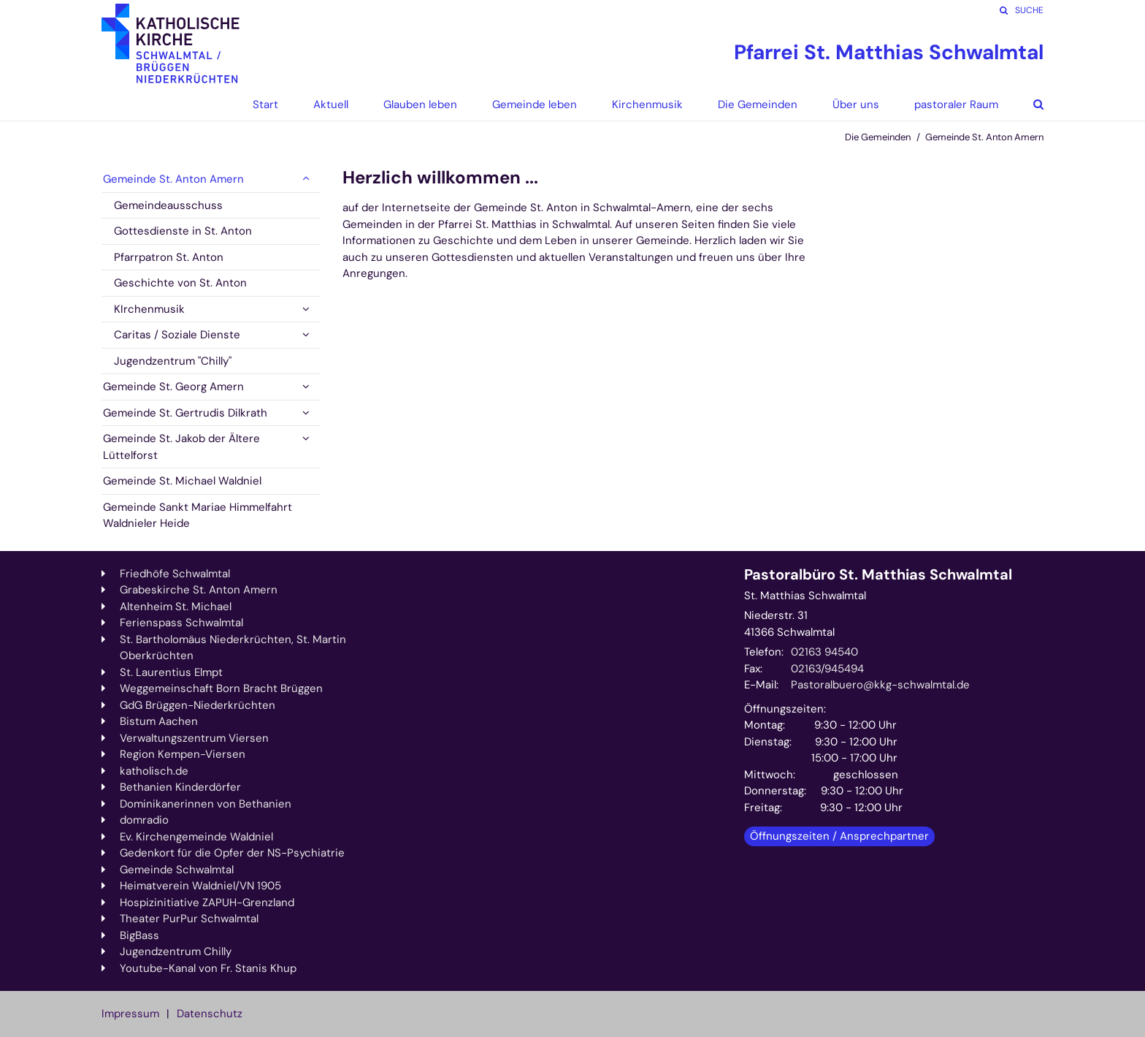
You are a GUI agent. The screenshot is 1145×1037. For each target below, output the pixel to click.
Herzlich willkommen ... (440, 178)
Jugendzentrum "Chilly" (172, 361)
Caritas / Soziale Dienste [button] (177, 334)
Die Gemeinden (878, 137)
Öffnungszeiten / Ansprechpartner (839, 836)
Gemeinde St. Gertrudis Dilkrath (185, 413)
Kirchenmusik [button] (647, 104)
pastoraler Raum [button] (956, 104)
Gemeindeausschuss (168, 205)
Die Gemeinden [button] (757, 104)
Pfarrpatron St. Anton (168, 257)
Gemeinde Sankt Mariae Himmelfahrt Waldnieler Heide (197, 515)
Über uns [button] (855, 104)
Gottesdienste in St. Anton (183, 231)
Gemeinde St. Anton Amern (984, 137)
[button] (1027, 104)
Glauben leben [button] (420, 104)
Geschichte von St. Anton (180, 283)
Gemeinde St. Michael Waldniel (182, 481)
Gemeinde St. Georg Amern (173, 386)
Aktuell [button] (330, 104)
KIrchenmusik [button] (149, 309)
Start (265, 104)
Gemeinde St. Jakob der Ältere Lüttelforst (181, 447)
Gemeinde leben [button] (534, 104)
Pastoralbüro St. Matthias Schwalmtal (878, 575)
